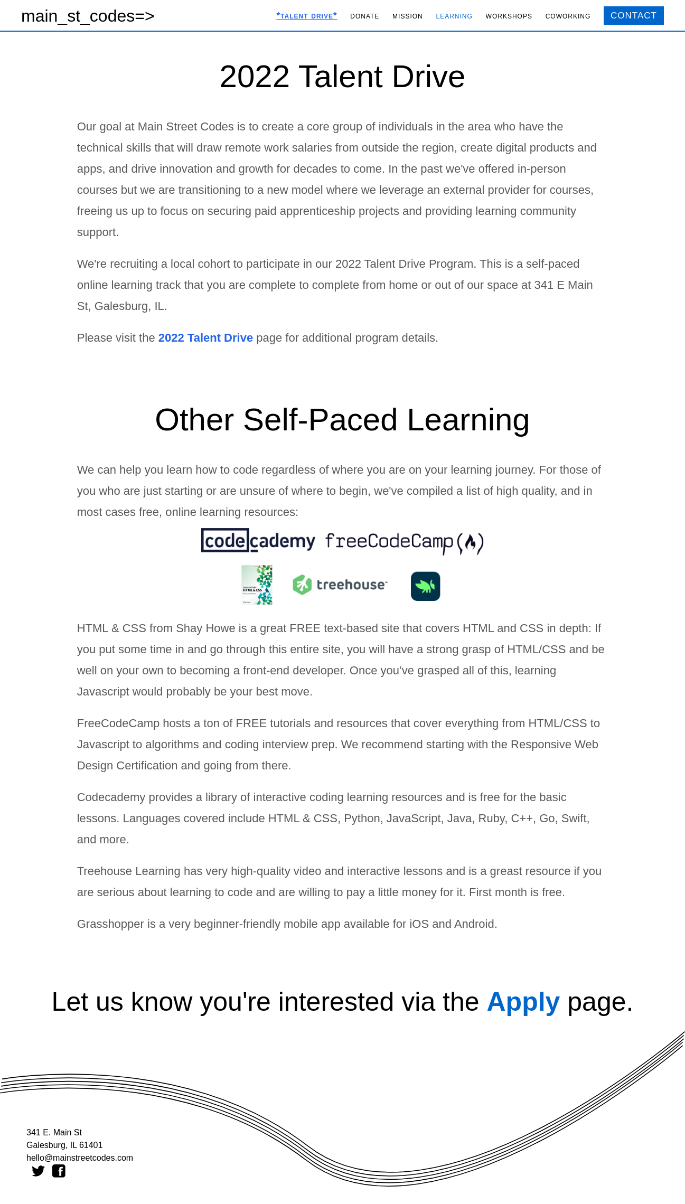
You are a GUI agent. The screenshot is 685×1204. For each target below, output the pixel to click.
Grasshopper (110, 923)
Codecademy (111, 797)
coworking (568, 16)
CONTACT (634, 16)
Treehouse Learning (129, 871)
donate (364, 16)
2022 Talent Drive (205, 337)
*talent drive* (306, 16)
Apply (523, 1002)
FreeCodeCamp (118, 723)
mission (407, 16)
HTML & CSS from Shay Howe (156, 628)
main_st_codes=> (88, 15)
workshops (509, 16)
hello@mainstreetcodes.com (79, 1157)
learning (454, 16)
